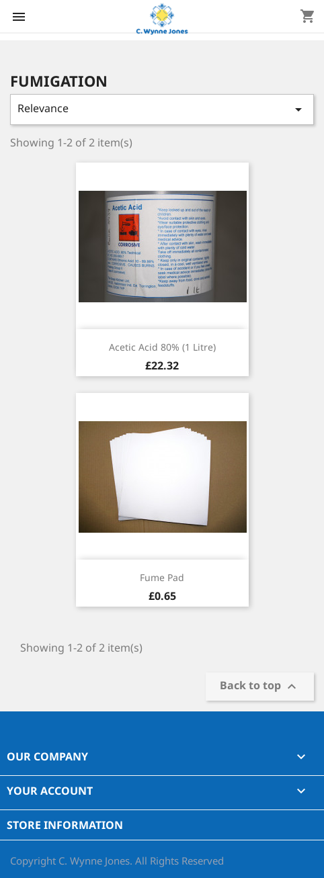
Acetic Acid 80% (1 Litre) (162, 347)
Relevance (162, 109)
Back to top (260, 686)
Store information (65, 825)
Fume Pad (162, 577)
